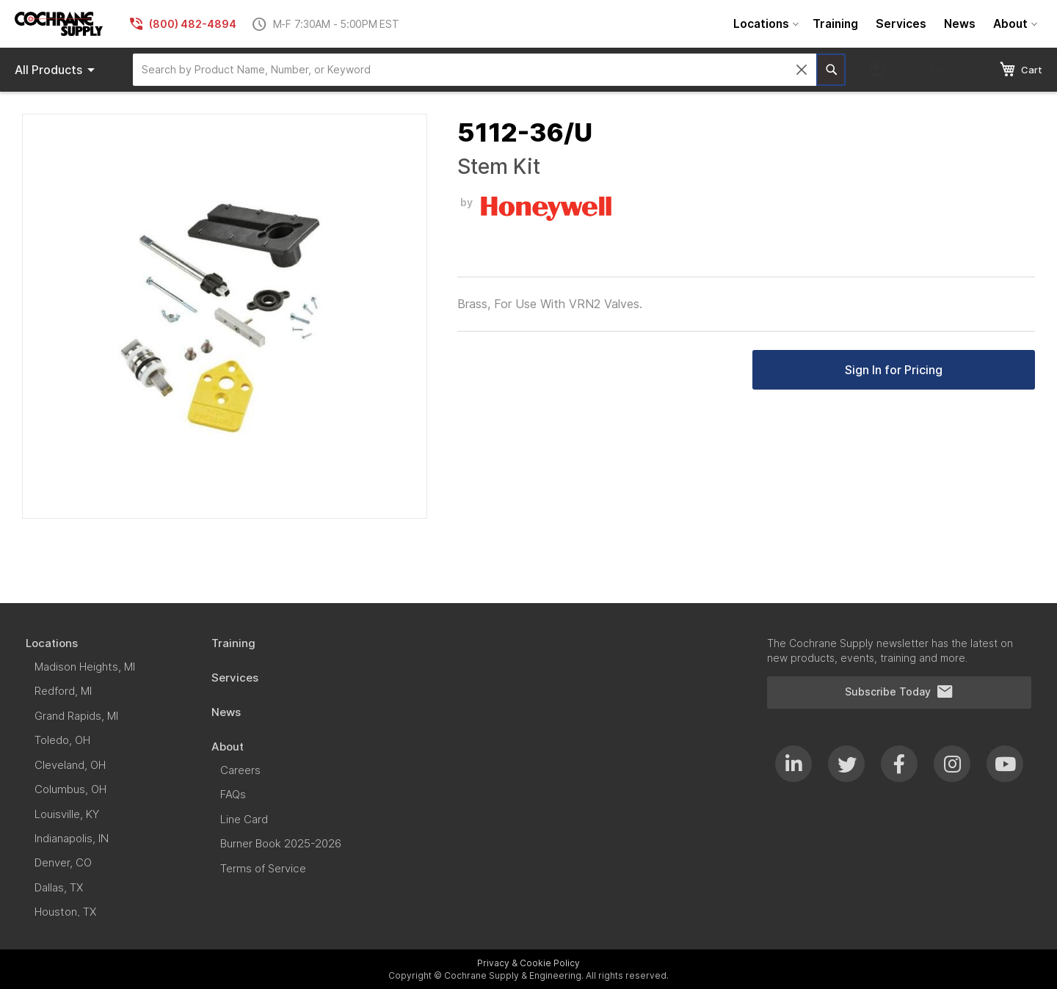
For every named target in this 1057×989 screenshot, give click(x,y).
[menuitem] (764, 24)
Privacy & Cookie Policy (528, 962)
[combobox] (475, 70)
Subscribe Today (899, 692)
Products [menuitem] (57, 69)
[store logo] (59, 24)
